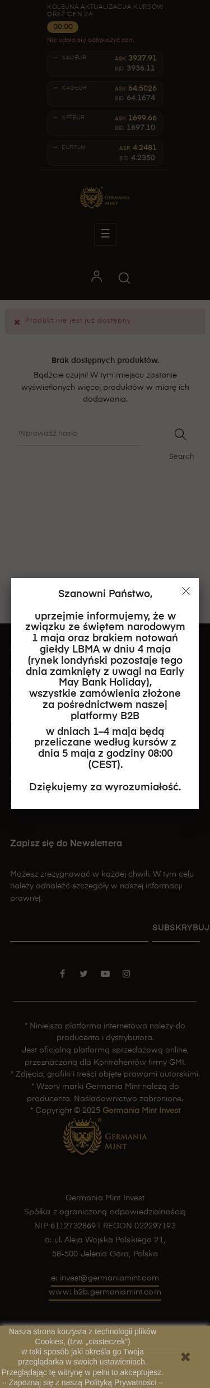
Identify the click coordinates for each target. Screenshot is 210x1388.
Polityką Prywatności (121, 1382)
